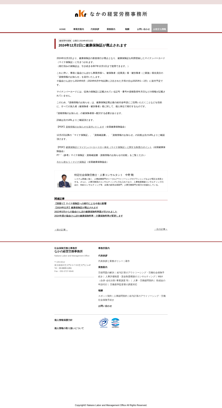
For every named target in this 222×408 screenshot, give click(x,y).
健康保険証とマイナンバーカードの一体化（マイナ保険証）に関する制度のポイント (109, 147)
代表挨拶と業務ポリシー (110, 261)
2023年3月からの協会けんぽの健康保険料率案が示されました (85, 212)
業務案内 (111, 29)
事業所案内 (78, 29)
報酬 (127, 29)
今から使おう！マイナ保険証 (71, 162)
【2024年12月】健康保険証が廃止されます (76, 207)
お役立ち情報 (159, 29)
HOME (62, 29)
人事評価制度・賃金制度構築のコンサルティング (130, 276)
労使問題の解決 (106, 272)
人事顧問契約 (120, 296)
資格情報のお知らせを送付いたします (85, 127)
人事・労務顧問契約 (143, 280)
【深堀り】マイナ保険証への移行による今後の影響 (80, 203)
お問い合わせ (143, 29)
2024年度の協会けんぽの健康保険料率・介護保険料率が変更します (88, 216)
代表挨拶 (95, 29)
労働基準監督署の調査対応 (123, 284)
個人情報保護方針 (63, 320)
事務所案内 (104, 248)
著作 (127, 261)
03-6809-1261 (65, 268)
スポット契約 (105, 296)
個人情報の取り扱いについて (69, 328)
